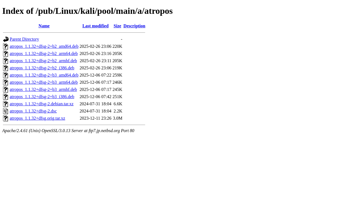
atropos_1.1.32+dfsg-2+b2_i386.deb (42, 68)
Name (44, 25)
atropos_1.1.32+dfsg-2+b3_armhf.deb (43, 89)
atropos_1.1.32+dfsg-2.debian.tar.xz (42, 103)
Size (117, 25)
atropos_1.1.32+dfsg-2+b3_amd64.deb (44, 75)
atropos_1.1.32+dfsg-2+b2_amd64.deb (44, 46)
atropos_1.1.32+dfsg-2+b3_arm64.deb (44, 82)
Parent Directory (24, 39)
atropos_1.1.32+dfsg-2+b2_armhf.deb (43, 60)
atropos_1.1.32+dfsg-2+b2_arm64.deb (44, 53)
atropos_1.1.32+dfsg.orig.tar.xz (37, 118)
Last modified (95, 25)
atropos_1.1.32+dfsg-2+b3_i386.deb (42, 96)
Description (134, 25)
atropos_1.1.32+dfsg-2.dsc (33, 111)
